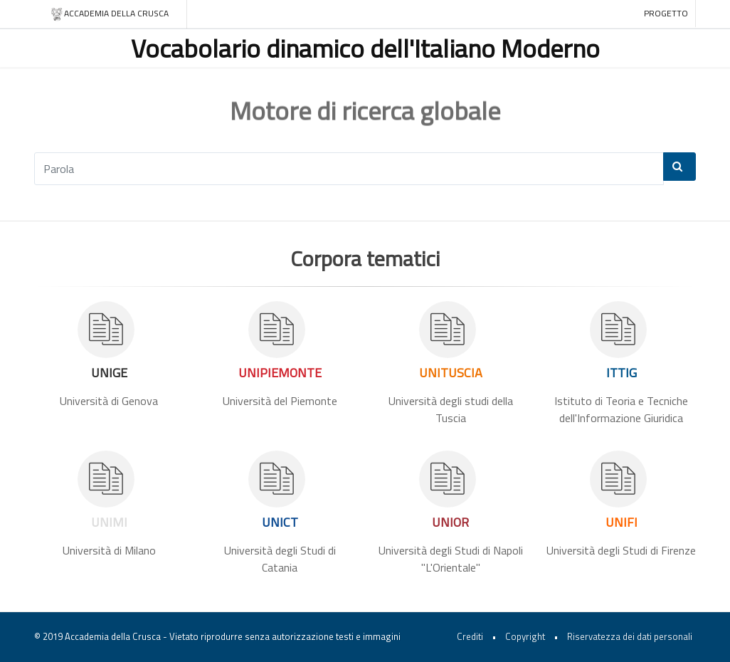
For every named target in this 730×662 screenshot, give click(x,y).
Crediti (470, 636)
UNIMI (109, 522)
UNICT (280, 522)
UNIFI (621, 522)
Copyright (525, 636)
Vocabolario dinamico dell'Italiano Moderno (365, 48)
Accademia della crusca (109, 13)
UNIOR (450, 522)
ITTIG (621, 372)
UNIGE (109, 372)
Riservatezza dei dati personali (629, 636)
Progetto (666, 13)
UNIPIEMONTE (280, 372)
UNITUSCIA (450, 372)
